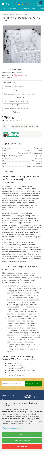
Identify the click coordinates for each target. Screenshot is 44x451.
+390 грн (14, 88)
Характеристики (27, 8)
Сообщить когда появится (25, 126)
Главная (5, 14)
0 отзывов (16, 70)
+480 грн (20, 95)
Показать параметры (12, 428)
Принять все (22, 435)
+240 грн (15, 102)
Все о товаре (10, 8)
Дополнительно (9, 82)
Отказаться (22, 447)
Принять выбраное (22, 441)
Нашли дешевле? (13, 120)
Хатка (19, 73)
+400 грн (15, 110)
